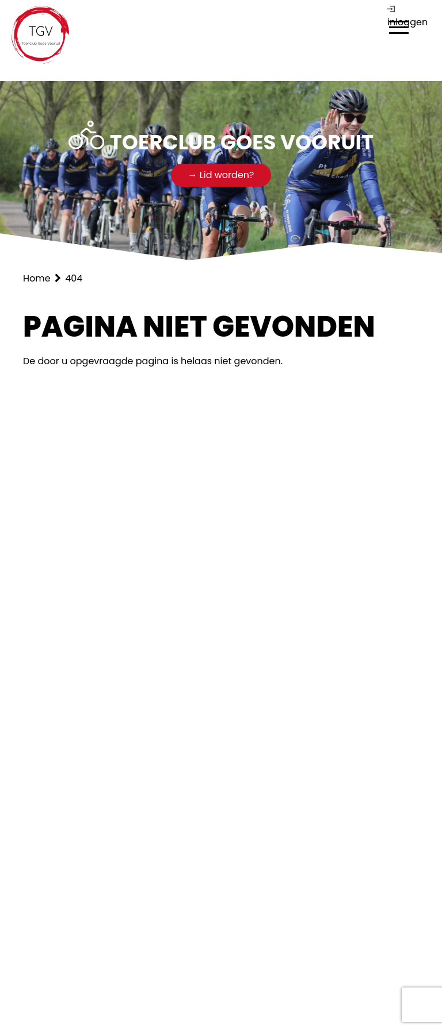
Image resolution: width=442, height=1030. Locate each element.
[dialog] (398, 28)
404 (74, 278)
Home (38, 278)
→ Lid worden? (221, 175)
